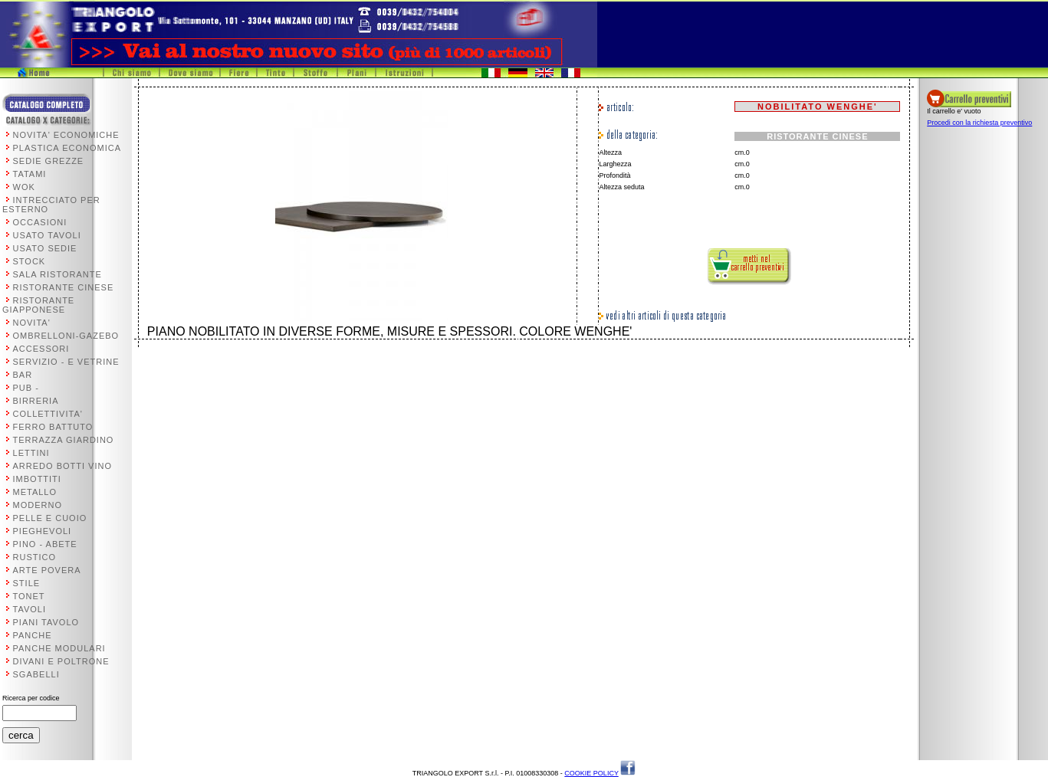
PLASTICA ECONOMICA (67, 147)
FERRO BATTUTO (53, 426)
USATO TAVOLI (47, 235)
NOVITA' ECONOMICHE (66, 134)
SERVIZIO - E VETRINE (66, 361)
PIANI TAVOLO (46, 622)
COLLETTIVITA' (48, 413)
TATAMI (30, 174)
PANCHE (32, 635)
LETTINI (31, 452)
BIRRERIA (36, 400)
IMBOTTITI (37, 479)
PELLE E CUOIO (50, 518)
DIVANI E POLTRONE (61, 661)
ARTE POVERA (47, 570)
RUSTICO (35, 557)
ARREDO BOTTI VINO (62, 465)
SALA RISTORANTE (57, 274)
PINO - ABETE (45, 544)
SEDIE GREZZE (48, 161)
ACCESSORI (41, 348)
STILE (27, 583)
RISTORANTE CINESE (63, 287)
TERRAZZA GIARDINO (63, 439)
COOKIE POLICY (591, 773)
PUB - (26, 387)
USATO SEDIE (45, 248)
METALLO (35, 492)
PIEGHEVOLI (42, 531)
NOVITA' (32, 322)
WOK (24, 187)
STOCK (29, 261)
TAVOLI (30, 609)
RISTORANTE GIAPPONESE (38, 305)
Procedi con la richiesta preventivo (979, 122)
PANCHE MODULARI (59, 648)
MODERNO (37, 505)
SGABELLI (36, 674)
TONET (29, 596)
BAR (23, 374)
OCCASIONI (40, 222)
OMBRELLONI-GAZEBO (66, 335)
